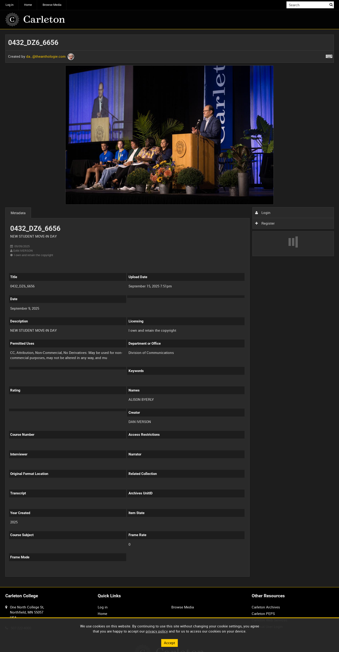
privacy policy (157, 631)
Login (262, 212)
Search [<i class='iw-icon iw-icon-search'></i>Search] (331, 4)
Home (28, 5)
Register (265, 223)
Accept (169, 642)
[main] (169, 308)
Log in (9, 5)
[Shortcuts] (329, 55)
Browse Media (52, 5)
